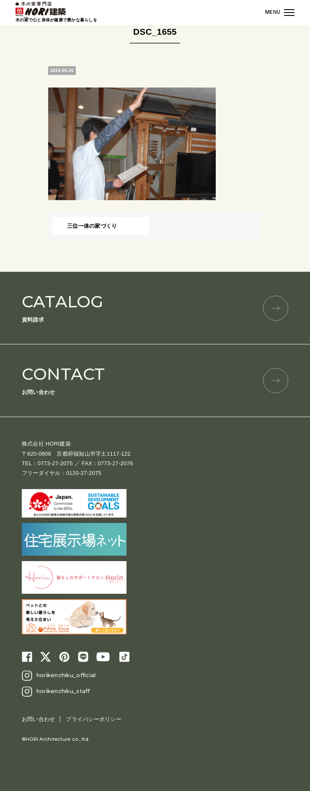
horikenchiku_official (66, 675)
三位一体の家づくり (92, 226)
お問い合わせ (155, 379)
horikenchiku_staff (63, 691)
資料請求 (155, 307)
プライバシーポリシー (93, 719)
